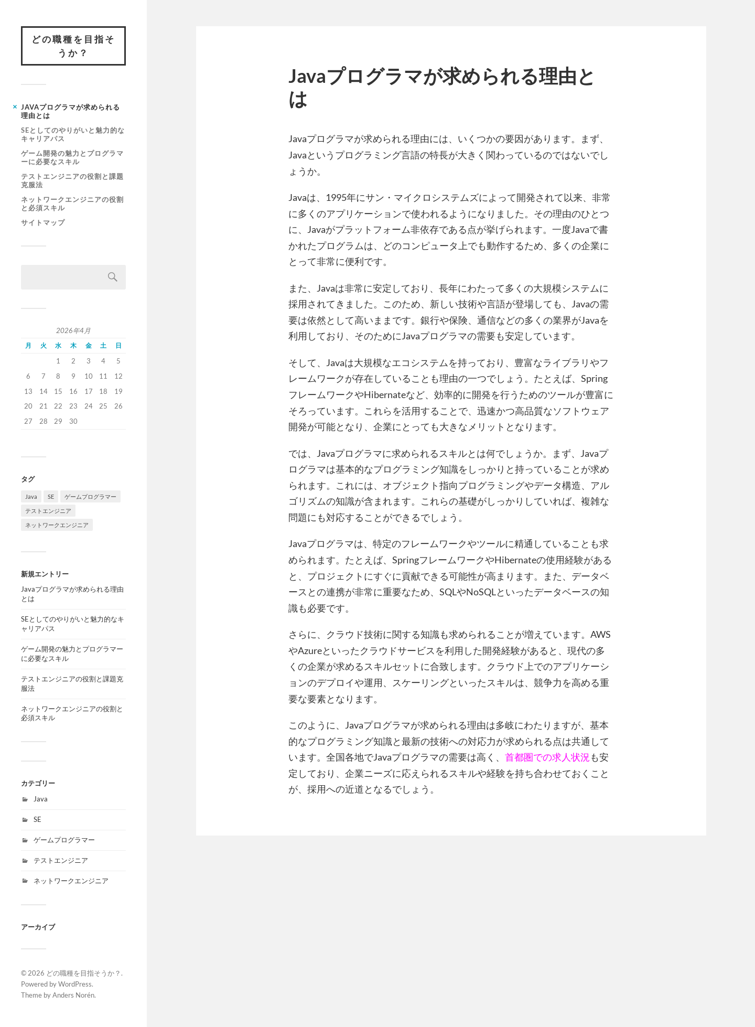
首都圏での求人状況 (547, 757)
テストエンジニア (61, 860)
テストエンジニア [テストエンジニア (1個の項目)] (48, 510)
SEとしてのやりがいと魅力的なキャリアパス (73, 134)
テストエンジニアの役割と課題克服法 (72, 180)
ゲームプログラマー (64, 840)
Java (41, 799)
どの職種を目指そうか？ (73, 46)
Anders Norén (73, 995)
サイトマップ (43, 222)
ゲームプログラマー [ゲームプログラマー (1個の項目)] (90, 496)
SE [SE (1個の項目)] (51, 496)
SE (37, 819)
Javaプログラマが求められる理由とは (70, 111)
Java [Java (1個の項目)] (31, 496)
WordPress (75, 984)
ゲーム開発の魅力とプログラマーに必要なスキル (72, 157)
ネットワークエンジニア (71, 880)
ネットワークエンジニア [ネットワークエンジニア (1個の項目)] (57, 524)
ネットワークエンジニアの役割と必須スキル (72, 203)
